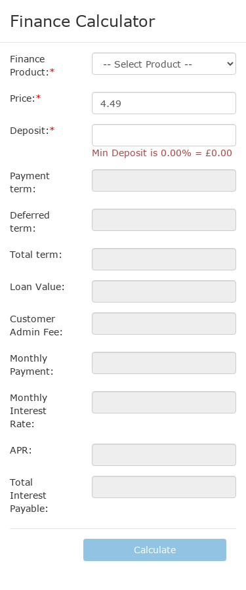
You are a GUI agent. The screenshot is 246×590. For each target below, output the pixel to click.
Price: (22, 98)
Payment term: (30, 182)
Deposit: (29, 130)
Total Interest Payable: (29, 495)
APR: (21, 449)
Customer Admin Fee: (36, 325)
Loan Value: (37, 286)
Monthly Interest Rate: (28, 410)
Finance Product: (29, 65)
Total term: (36, 254)
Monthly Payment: (32, 364)
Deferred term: (30, 221)
